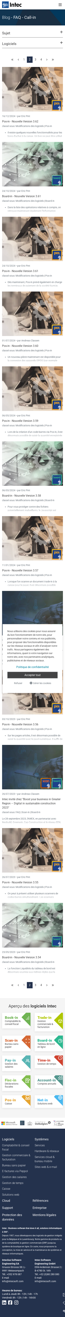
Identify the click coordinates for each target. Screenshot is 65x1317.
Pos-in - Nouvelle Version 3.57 (20, 570)
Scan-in (26, 812)
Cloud (6, 1200)
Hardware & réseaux (47, 1151)
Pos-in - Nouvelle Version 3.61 (20, 271)
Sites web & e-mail (46, 1167)
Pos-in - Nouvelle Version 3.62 (20, 121)
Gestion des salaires (14, 1177)
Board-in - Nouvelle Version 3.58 (21, 495)
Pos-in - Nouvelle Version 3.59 (20, 420)
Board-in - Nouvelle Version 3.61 (21, 196)
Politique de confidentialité (32, 667)
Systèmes (42, 1139)
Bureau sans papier (14, 1165)
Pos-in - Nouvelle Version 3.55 (20, 882)
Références (40, 1200)
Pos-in (48, 126)
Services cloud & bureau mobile (45, 1159)
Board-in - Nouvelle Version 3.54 (21, 957)
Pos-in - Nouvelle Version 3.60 (20, 346)
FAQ (18, 812)
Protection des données (12, 1217)
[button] (32, 35)
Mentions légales (44, 1215)
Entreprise (40, 1208)
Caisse (6, 1188)
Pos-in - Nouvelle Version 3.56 (20, 724)
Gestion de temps (12, 1183)
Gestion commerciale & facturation (16, 1157)
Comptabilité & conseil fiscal (15, 1147)
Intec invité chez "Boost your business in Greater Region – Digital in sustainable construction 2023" (31, 803)
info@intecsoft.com (12, 1281)
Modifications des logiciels (30, 126)
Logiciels (8, 1139)
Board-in (49, 200)
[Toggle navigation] (60, 4)
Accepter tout (32, 675)
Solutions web (10, 1194)
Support (7, 1208)
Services (40, 1145)
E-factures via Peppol (15, 1171)
